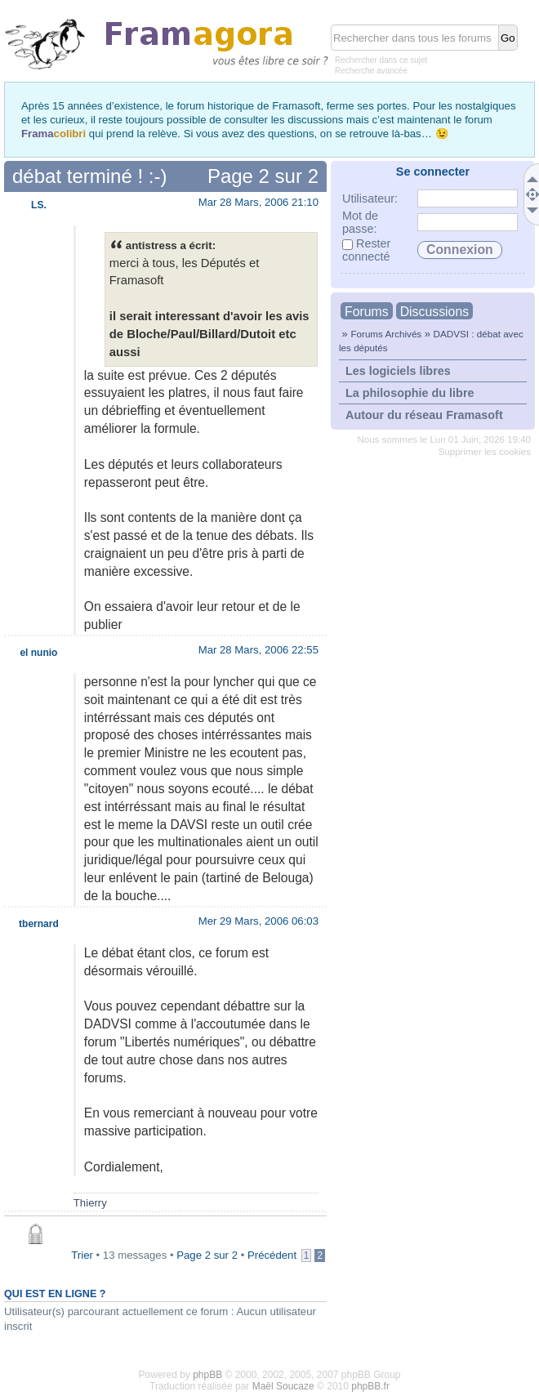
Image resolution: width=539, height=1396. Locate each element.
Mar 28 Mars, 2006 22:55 (258, 650)
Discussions (434, 312)
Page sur (262, 176)
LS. (39, 205)
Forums (367, 312)
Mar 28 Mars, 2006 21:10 (258, 202)
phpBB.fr (370, 1386)
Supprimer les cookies (485, 452)
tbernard (39, 924)
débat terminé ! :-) (89, 176)
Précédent (271, 1255)
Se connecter (433, 171)
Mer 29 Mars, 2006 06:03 (258, 921)
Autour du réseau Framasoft (424, 414)
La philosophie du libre (409, 392)
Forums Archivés (385, 333)
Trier (82, 1255)
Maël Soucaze (283, 1386)
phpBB (207, 1374)
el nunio (38, 652)
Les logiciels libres (398, 370)
